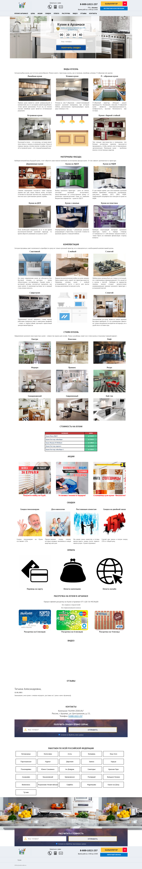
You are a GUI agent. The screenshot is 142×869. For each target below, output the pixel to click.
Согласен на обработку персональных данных (72, 844)
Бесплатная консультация (114, 8)
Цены (33, 13)
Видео (75, 13)
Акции (40, 13)
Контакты (93, 13)
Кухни (19, 860)
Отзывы (83, 13)
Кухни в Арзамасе (21, 13)
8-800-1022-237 (89, 4)
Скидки (48, 13)
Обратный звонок (114, 855)
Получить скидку (71, 48)
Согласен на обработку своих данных (72, 735)
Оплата (56, 13)
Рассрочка (66, 13)
